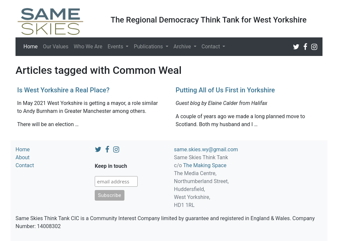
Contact (25, 165)
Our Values (55, 46)
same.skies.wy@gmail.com (206, 149)
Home (31, 46)
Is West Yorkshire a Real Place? (63, 90)
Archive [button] (183, 46)
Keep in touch (111, 166)
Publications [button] (149, 46)
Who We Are (88, 46)
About (23, 157)
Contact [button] (211, 46)
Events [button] (116, 46)
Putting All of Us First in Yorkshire (225, 90)
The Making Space (204, 165)
